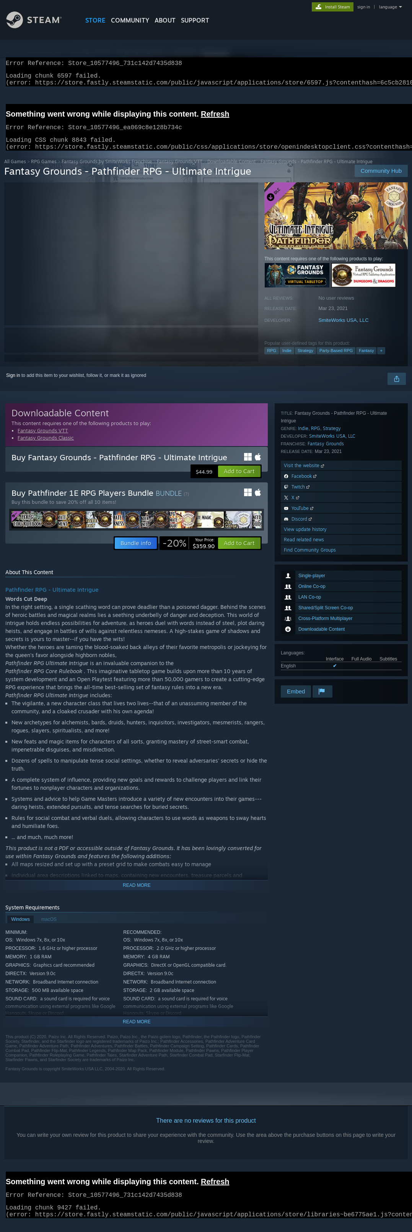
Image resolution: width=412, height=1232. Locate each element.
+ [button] (381, 359)
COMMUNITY (130, 20)
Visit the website (305, 589)
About (165, 20)
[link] (188, 552)
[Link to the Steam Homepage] (39, 26)
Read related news (304, 663)
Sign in (13, 384)
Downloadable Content (231, 171)
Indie (286, 359)
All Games (15, 171)
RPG (271, 359)
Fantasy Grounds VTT (179, 171)
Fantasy (366, 359)
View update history (305, 653)
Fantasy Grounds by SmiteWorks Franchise (107, 171)
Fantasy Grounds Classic (46, 447)
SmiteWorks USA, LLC (343, 329)
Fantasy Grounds (326, 567)
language (388, 7)
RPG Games (44, 171)
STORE (95, 20)
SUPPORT (195, 20)
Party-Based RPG (336, 359)
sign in (363, 7)
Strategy (305, 359)
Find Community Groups (310, 674)
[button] (239, 480)
